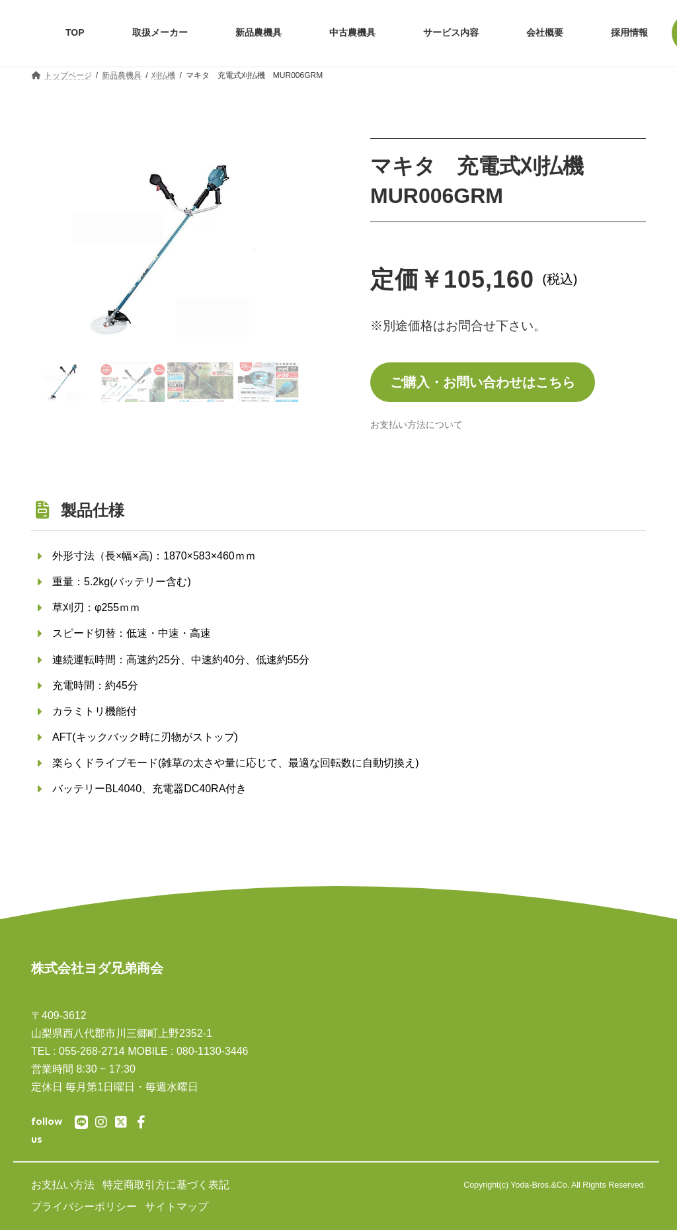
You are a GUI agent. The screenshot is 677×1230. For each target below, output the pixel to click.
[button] (51, 248)
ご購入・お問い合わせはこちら (482, 382)
